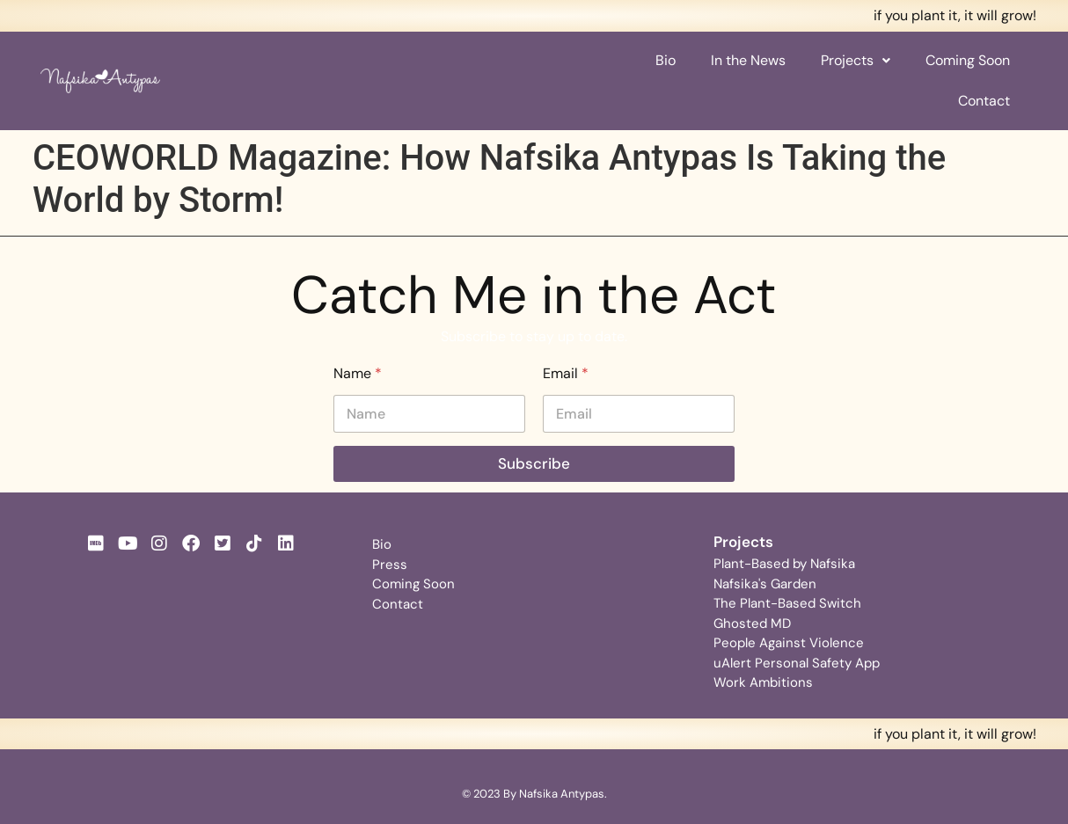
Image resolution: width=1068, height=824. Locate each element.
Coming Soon (967, 60)
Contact (984, 100)
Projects (855, 60)
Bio (665, 60)
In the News (748, 60)
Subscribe (534, 463)
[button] (855, 60)
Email (566, 373)
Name (357, 373)
